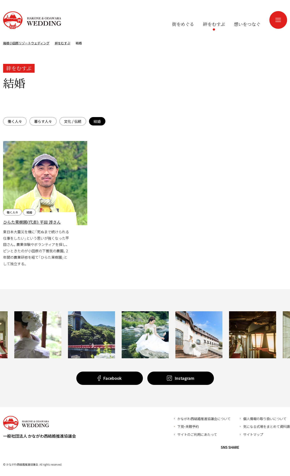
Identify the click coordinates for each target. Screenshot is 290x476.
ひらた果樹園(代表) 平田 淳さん (32, 222)
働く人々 (15, 121)
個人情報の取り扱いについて (264, 418)
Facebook (245, 447)
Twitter (253, 447)
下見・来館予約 (188, 426)
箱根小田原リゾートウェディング (32, 20)
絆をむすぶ (62, 43)
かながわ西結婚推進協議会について (204, 418)
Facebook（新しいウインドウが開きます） (249, 15)
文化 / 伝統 (72, 121)
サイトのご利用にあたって (197, 434)
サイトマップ (253, 434)
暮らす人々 (43, 121)
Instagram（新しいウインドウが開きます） (258, 15)
